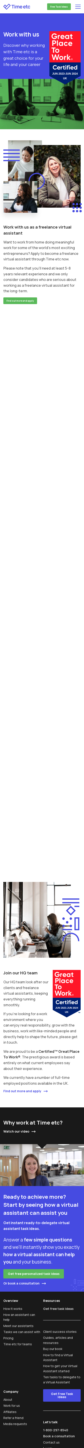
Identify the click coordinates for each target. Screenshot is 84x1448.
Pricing (8, 1338)
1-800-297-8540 (55, 1430)
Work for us (11, 1405)
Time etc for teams (17, 1344)
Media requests (15, 1424)
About (7, 1399)
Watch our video (16, 1131)
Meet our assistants (18, 1326)
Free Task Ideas (59, 6)
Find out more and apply (20, 300)
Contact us (51, 1442)
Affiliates (10, 1412)
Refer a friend (13, 1418)
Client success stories (60, 1331)
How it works (12, 1309)
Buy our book (52, 1349)
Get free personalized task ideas (33, 1274)
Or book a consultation (21, 1283)
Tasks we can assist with (21, 1332)
